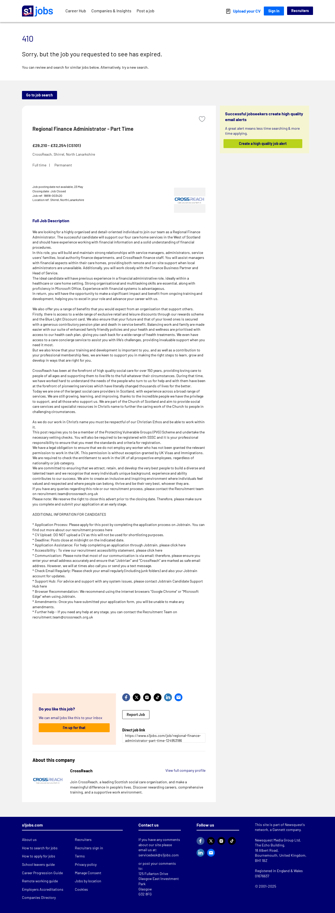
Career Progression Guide (42, 873)
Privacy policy (86, 864)
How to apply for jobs (38, 856)
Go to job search (39, 95)
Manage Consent (88, 873)
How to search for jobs (40, 848)
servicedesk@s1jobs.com (158, 855)
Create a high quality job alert (263, 143)
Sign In (274, 11)
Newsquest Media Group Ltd (277, 840)
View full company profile (185, 770)
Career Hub (75, 10)
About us (29, 839)
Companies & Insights (111, 10)
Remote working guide (40, 881)
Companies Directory (39, 897)
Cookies (81, 889)
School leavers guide (38, 864)
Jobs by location (88, 881)
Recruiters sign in (89, 848)
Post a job (145, 10)
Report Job (136, 714)
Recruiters (300, 10)
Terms (80, 856)
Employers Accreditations (42, 889)
